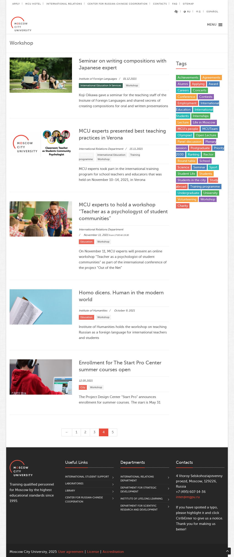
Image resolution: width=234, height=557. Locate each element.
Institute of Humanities (93, 310)
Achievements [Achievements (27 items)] (188, 77)
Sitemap (188, 4)
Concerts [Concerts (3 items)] (199, 90)
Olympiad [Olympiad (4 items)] (185, 135)
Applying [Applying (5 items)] (198, 84)
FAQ (174, 4)
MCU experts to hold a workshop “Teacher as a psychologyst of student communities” (123, 211)
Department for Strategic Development (138, 489)
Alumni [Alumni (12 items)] (183, 84)
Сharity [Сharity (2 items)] (183, 206)
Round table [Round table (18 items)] (186, 161)
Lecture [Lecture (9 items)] (183, 122)
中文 (198, 11)
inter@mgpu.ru (188, 497)
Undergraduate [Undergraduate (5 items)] (188, 193)
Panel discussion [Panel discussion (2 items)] (189, 141)
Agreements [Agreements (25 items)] (211, 77)
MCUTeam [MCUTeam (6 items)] (210, 129)
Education (86, 241)
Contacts (160, 4)
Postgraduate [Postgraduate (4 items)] (200, 148)
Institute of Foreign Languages (98, 78)
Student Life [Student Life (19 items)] (186, 173)
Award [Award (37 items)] (213, 84)
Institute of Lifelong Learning (141, 498)
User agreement (70, 552)
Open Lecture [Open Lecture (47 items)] (206, 135)
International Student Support (87, 476)
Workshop (132, 85)
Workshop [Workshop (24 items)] (207, 199)
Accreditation (113, 552)
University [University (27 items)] (210, 193)
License (93, 552)
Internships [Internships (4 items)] (201, 116)
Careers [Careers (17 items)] (183, 90)
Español (212, 11)
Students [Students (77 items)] (205, 173)
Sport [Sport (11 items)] (213, 167)
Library (70, 490)
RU (187, 11)
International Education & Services (100, 85)
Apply (16, 4)
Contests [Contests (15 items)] (205, 96)
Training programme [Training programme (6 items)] (205, 186)
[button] (211, 25)
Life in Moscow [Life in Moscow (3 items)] (204, 122)
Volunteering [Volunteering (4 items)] (187, 199)
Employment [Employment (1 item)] (187, 103)
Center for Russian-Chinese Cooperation (118, 4)
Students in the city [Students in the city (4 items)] (192, 180)
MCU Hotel (33, 4)
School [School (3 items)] (204, 161)
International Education (111, 154)
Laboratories (74, 483)
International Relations (64, 4)
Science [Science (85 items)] (183, 167)
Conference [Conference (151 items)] (186, 96)
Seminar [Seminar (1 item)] (199, 167)
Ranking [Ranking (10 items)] (193, 154)
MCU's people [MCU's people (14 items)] (188, 129)
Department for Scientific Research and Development (139, 507)
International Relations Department (101, 148)
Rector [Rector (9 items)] (208, 154)
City (82, 387)
